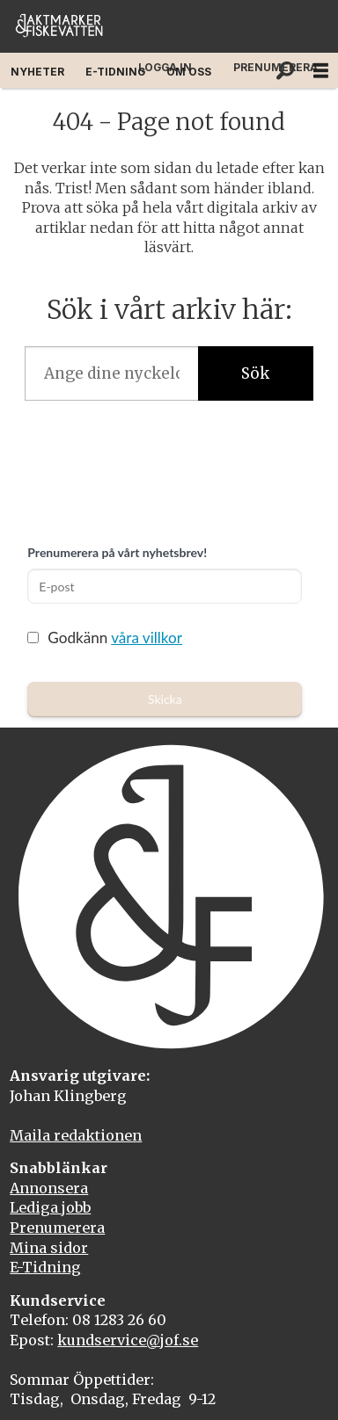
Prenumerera (57, 1227)
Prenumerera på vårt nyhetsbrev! (117, 552)
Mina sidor (49, 1248)
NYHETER (37, 71)
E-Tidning (45, 1267)
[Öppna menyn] (320, 70)
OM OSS (188, 71)
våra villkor (146, 637)
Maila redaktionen (76, 1135)
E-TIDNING (115, 71)
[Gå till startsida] (59, 27)
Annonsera (49, 1188)
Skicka (165, 699)
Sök (255, 373)
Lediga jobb (50, 1207)
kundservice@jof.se (127, 1340)
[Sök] (285, 70)
